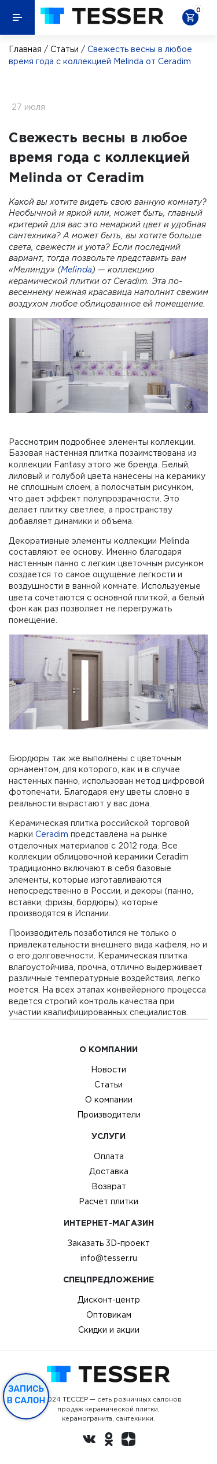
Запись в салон (26, 1395)
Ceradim (51, 834)
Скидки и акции (108, 1329)
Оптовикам (108, 1314)
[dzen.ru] (128, 1441)
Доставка (108, 1171)
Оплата (109, 1156)
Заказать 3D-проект (108, 1243)
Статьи (64, 49)
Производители (109, 1114)
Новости (108, 1069)
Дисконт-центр (109, 1299)
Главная (25, 49)
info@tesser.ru (108, 1258)
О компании (109, 1099)
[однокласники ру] (109, 1441)
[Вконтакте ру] (89, 1441)
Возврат (108, 1186)
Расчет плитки (108, 1201)
